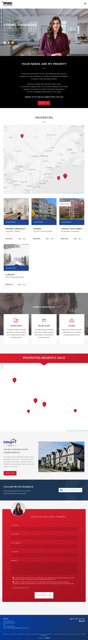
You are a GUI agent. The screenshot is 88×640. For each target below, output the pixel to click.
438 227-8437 (10, 38)
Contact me (44, 103)
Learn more (10, 473)
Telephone (14, 551)
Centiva (47, 637)
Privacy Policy (16, 588)
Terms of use (25, 588)
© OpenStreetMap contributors (77, 192)
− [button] (5, 129)
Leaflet (64, 192)
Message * (14, 560)
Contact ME (44, 595)
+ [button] (5, 127)
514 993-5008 (9, 35)
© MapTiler (68, 192)
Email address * (16, 543)
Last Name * (15, 534)
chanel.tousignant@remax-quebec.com (17, 40)
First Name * (15, 525)
